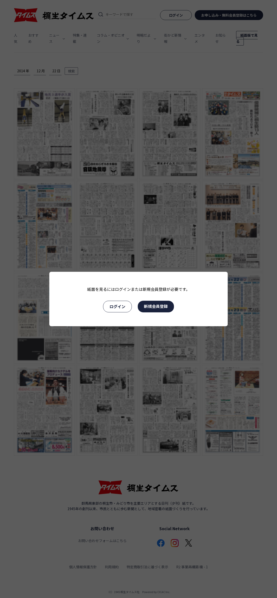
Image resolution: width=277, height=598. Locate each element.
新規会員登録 (156, 306)
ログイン (117, 306)
